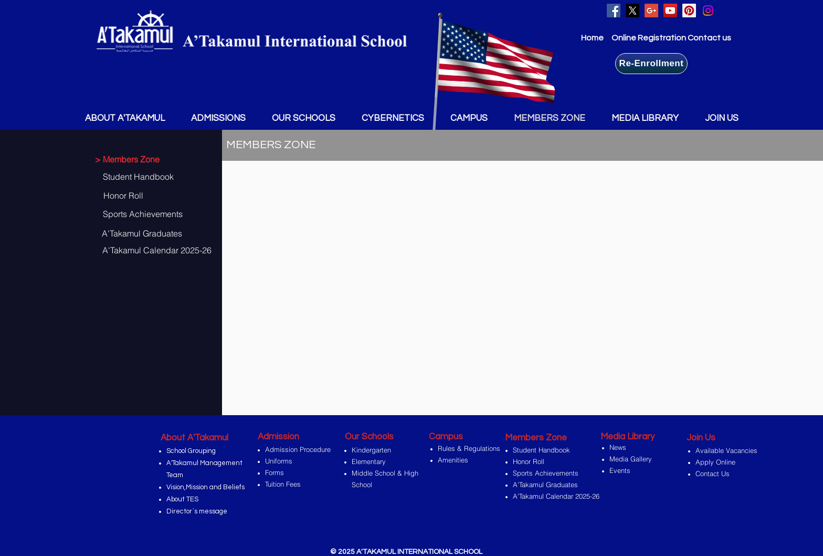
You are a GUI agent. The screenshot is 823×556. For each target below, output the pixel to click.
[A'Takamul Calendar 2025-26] (156, 250)
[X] (632, 10)
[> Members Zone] (132, 159)
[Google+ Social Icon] (651, 10)
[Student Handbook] (145, 176)
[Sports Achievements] (142, 214)
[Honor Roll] (142, 195)
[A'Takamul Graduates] (141, 233)
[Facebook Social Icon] (613, 10)
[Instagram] (708, 10)
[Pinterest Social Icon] (689, 10)
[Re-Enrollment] (651, 63)
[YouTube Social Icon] (670, 10)
